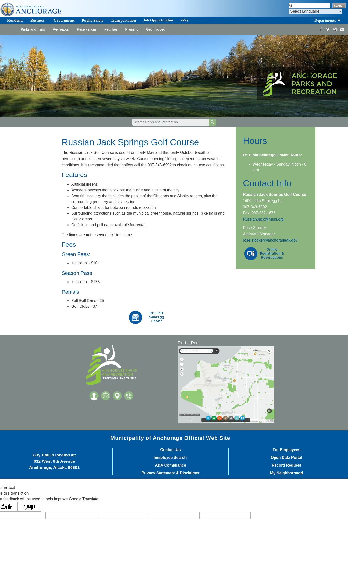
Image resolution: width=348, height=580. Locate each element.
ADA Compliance (170, 465)
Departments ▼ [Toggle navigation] (327, 20)
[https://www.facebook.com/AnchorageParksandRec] (321, 29)
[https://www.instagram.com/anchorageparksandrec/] (335, 29)
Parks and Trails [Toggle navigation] (33, 29)
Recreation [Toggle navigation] (61, 29)
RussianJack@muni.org (263, 219)
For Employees (286, 450)
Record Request (286, 465)
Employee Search (170, 458)
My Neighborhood (286, 473)
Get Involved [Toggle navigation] (155, 29)
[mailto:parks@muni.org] (342, 29)
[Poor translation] (29, 507)
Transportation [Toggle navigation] (123, 20)
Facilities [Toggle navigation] (110, 29)
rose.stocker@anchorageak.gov (270, 240)
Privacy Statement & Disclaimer (170, 473)
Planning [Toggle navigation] (131, 29)
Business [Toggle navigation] (37, 20)
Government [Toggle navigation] (64, 20)
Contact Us (170, 450)
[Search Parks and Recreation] (170, 122)
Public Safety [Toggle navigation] (92, 20)
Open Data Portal (286, 458)
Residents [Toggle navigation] (15, 20)
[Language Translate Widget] (315, 11)
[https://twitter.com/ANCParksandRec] (328, 29)
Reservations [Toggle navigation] (87, 29)
